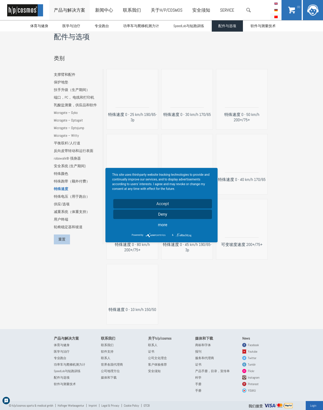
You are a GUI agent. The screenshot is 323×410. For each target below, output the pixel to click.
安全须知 (201, 10)
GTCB (147, 405)
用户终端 (61, 219)
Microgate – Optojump (69, 128)
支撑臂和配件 (64, 74)
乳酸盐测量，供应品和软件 (75, 105)
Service (227, 10)
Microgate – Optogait (68, 120)
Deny (162, 214)
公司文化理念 (157, 358)
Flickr (251, 371)
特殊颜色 (61, 173)
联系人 (105, 358)
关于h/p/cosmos (166, 10)
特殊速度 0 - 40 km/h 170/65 (242, 179)
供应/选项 (62, 204)
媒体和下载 (109, 377)
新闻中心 (104, 10)
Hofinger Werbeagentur (71, 405)
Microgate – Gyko (66, 112)
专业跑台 (102, 26)
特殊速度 (61, 189)
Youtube (252, 351)
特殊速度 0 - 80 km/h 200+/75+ (132, 247)
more (162, 224)
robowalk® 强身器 (67, 158)
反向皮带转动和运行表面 (73, 150)
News (246, 338)
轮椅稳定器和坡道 (68, 227)
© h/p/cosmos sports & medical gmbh (31, 405)
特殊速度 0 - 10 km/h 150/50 (132, 309)
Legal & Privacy (110, 405)
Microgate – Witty (66, 135)
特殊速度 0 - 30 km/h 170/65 (187, 114)
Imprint (93, 405)
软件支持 (107, 351)
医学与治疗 (72, 26)
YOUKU (252, 390)
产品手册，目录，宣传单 (212, 371)
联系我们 (132, 10)
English (276, 3)
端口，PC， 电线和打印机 (74, 97)
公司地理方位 (110, 371)
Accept (162, 203)
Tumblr (252, 364)
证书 (151, 351)
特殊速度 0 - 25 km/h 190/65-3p (132, 117)
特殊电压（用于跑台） (72, 196)
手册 (198, 384)
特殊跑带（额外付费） (72, 181)
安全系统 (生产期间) (70, 166)
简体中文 (276, 16)
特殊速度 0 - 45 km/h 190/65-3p (187, 247)
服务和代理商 (204, 358)
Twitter (252, 358)
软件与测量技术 (263, 26)
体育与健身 (39, 26)
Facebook (253, 345)
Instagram (254, 377)
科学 (198, 377)
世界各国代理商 (112, 364)
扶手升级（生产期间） (72, 89)
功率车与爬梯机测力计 (141, 26)
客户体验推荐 (157, 364)
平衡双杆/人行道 (67, 143)
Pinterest (253, 384)
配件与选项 (228, 26)
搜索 (249, 10)
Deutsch (276, 10)
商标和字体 (203, 345)
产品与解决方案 (69, 10)
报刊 (198, 351)
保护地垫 (61, 82)
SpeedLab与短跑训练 (189, 26)
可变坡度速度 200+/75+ (241, 244)
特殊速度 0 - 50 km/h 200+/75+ (241, 117)
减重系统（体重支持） (72, 211)
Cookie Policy (131, 405)
